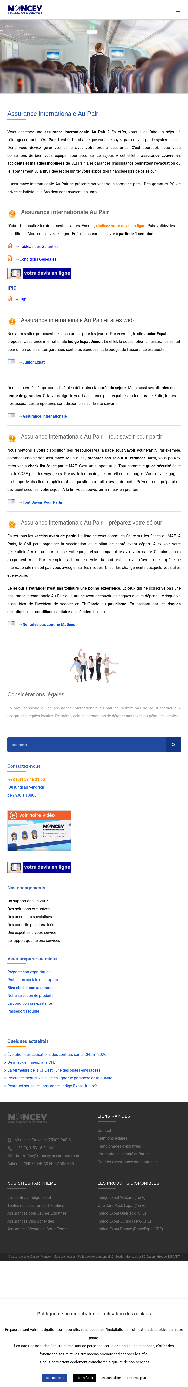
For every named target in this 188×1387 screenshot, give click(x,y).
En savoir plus (136, 1378)
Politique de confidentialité (95, 1256)
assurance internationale (66, 132)
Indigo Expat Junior (85, 341)
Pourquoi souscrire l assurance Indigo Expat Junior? (52, 1086)
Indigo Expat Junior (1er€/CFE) (124, 1221)
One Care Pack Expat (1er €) (122, 1205)
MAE (172, 536)
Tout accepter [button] (54, 1378)
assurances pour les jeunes (84, 333)
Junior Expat (34, 362)
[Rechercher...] (86, 744)
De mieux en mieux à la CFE (31, 1062)
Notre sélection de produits (30, 995)
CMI (27, 544)
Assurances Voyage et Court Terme (37, 1229)
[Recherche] (173, 744)
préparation (171, 481)
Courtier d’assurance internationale (128, 1162)
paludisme (117, 604)
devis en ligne (133, 225)
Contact (104, 1130)
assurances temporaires (35, 403)
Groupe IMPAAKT (168, 1256)
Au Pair (99, 132)
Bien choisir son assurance (31, 987)
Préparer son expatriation (29, 972)
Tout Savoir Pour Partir (43, 502)
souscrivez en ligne (53, 233)
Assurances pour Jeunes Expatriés (37, 1213)
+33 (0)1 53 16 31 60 (26, 779)
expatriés (120, 395)
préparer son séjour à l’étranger (116, 458)
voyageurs (53, 474)
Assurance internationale (45, 416)
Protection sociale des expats (32, 979)
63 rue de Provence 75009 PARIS (43, 1140)
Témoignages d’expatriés (119, 1146)
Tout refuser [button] (84, 1378)
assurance (119, 147)
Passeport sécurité (23, 1011)
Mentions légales (112, 1138)
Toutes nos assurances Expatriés (35, 1205)
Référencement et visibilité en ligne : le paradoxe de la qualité (59, 1078)
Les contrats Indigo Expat (29, 1197)
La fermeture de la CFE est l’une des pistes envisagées (53, 1070)
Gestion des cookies (128, 1256)
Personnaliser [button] (111, 1378)
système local (168, 139)
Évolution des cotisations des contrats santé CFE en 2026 (56, 1054)
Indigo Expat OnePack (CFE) (122, 1213)
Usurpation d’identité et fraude (124, 1154)
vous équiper (55, 155)
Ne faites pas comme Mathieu (49, 624)
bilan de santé (112, 544)
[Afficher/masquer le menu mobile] (178, 11)
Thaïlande (90, 604)
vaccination (76, 544)
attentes (162, 387)
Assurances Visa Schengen (30, 1221)
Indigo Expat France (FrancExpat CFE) (130, 1229)
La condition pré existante (29, 1003)
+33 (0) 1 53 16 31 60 (34, 1148)
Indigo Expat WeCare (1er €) (122, 1197)
